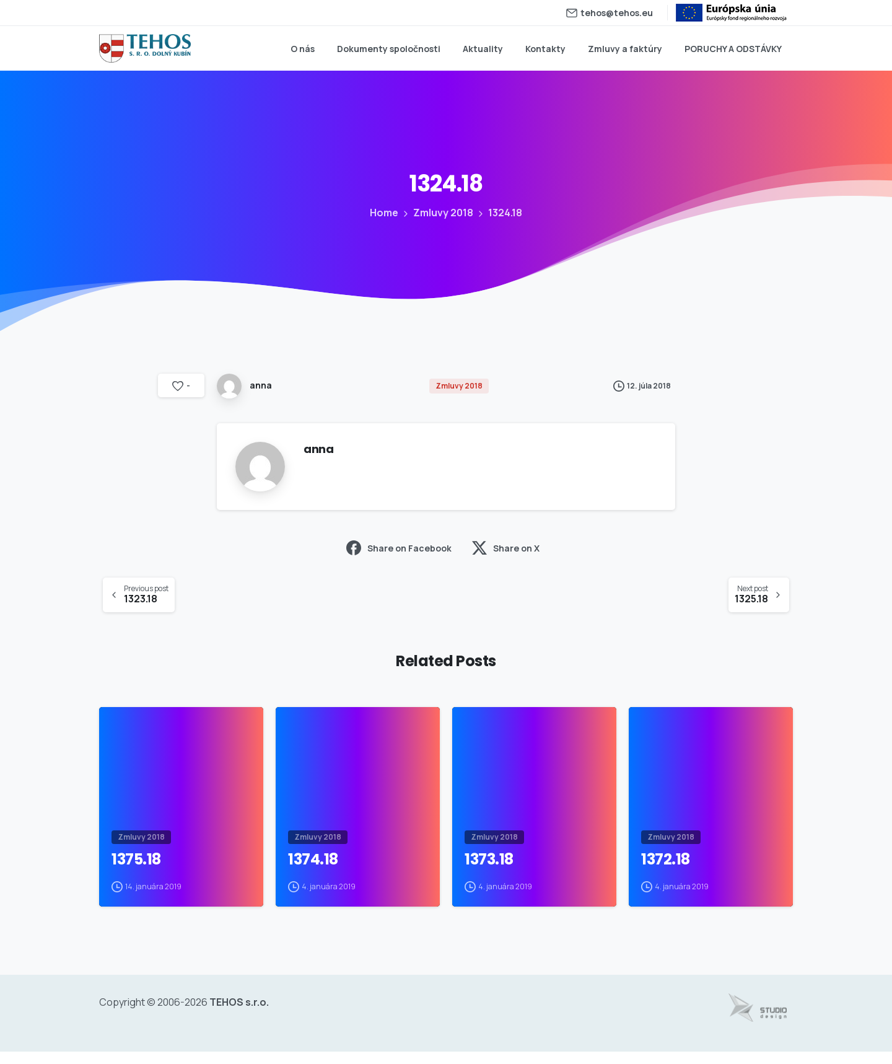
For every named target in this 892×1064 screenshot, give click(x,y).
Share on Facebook (399, 547)
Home (383, 212)
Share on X (506, 547)
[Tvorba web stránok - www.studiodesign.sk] (757, 1020)
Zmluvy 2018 (443, 212)
